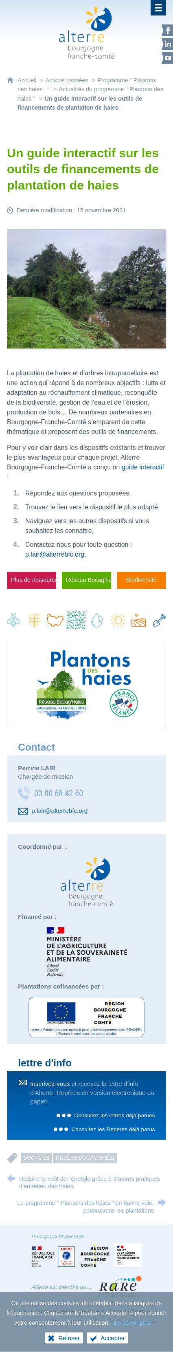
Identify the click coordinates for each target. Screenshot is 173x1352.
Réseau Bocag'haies (88, 580)
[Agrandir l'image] (86, 288)
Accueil (28, 80)
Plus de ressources (33, 580)
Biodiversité (141, 580)
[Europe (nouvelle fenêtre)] (86, 1017)
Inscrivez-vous (50, 1083)
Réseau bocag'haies (85, 1158)
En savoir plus (132, 1335)
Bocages (36, 1158)
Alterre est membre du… (62, 1287)
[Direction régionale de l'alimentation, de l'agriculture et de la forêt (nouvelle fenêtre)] (86, 951)
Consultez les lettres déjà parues (114, 1115)
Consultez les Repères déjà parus (113, 1129)
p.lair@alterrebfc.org (54, 554)
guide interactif (143, 467)
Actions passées (67, 80)
